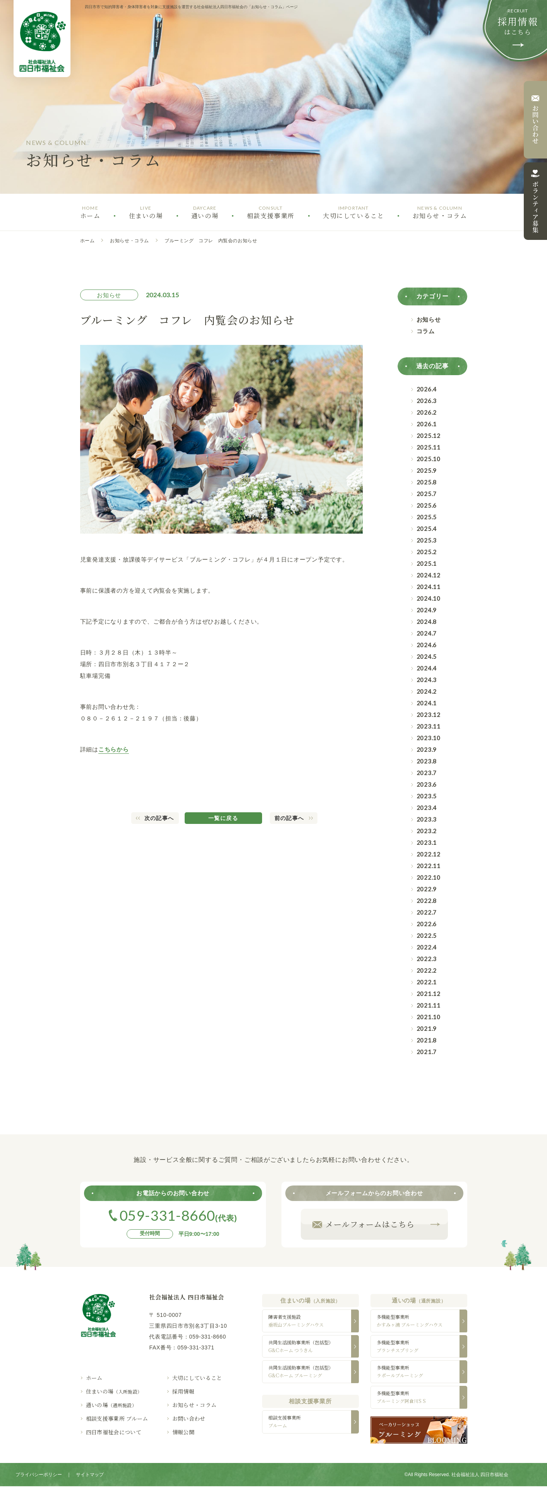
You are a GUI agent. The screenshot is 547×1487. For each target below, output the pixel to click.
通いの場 (111, 1405)
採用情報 (183, 1391)
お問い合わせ (189, 1418)
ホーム (87, 240)
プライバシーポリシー (38, 1475)
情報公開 (183, 1432)
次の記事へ (159, 818)
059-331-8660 (207, 1337)
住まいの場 (114, 1391)
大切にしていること (197, 1378)
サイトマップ (90, 1475)
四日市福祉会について (114, 1432)
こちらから (113, 749)
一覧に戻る (223, 818)
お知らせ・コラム (129, 240)
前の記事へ (289, 818)
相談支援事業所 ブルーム (117, 1418)
